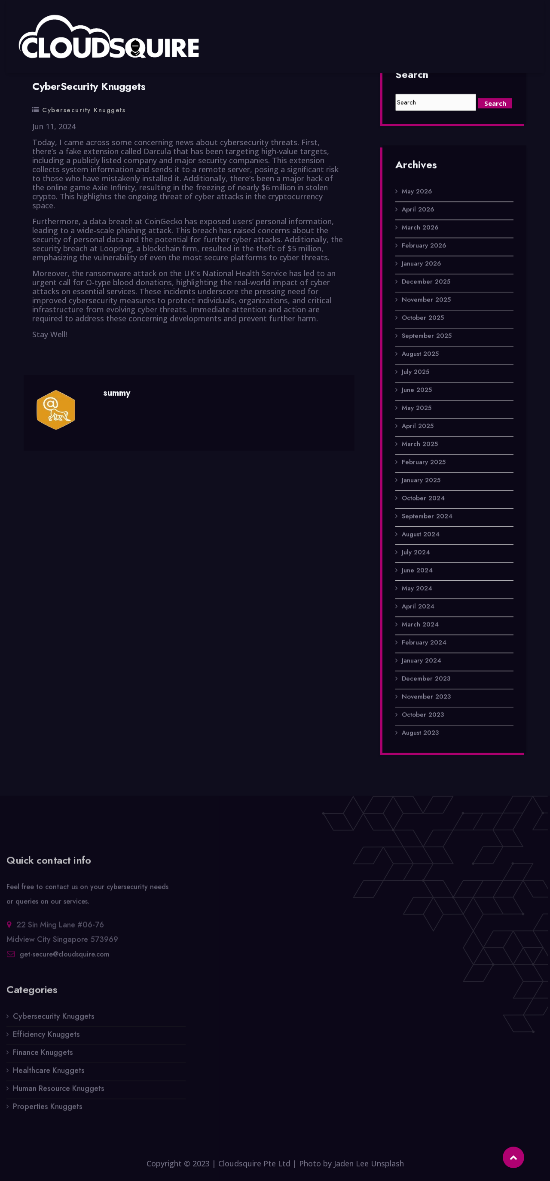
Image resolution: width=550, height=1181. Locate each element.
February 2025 (424, 463)
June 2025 (417, 391)
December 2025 (426, 282)
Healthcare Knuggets (49, 1074)
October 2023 (423, 715)
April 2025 (418, 427)
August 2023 (420, 734)
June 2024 (417, 571)
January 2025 (421, 481)
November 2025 (426, 300)
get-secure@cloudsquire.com (64, 959)
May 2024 (417, 589)
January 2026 (421, 264)
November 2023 (426, 697)
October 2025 (423, 318)
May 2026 (417, 192)
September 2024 (427, 517)
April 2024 (418, 607)
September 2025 (427, 337)
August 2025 (420, 355)
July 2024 (416, 553)
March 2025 (420, 445)
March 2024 (420, 625)
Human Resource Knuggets (58, 1093)
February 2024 (424, 643)
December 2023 (426, 679)
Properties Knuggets (47, 1111)
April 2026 (418, 210)
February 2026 (424, 246)
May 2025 (416, 409)
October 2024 (423, 499)
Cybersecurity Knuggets (83, 110)
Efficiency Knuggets (46, 1038)
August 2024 (421, 535)
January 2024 (421, 661)
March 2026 (420, 228)
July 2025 (415, 373)
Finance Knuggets (43, 1056)
